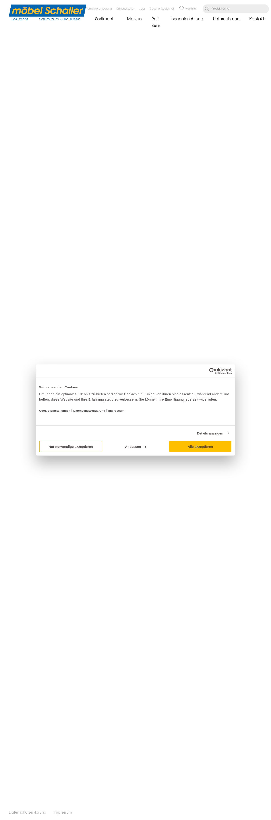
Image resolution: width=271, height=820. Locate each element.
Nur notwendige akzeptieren (70, 446)
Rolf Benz (156, 22)
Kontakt (256, 19)
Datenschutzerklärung (89, 410)
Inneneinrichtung (186, 19)
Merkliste (187, 9)
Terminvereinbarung (99, 9)
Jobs (142, 9)
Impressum (116, 410)
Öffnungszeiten (125, 9)
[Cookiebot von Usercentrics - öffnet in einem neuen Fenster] (212, 371)
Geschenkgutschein (162, 9)
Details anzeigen (210, 433)
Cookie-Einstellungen (55, 410)
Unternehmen (226, 19)
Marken (134, 19)
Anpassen (135, 446)
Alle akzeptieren (200, 446)
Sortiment (104, 19)
